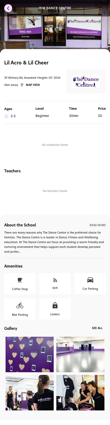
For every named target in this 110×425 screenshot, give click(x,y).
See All (97, 328)
